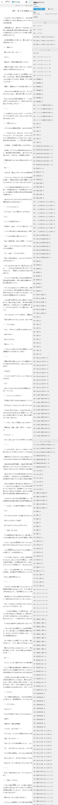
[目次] (30, 2)
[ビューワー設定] (26, 2)
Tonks (34, 4)
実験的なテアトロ (38, 2)
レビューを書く (39, 9)
